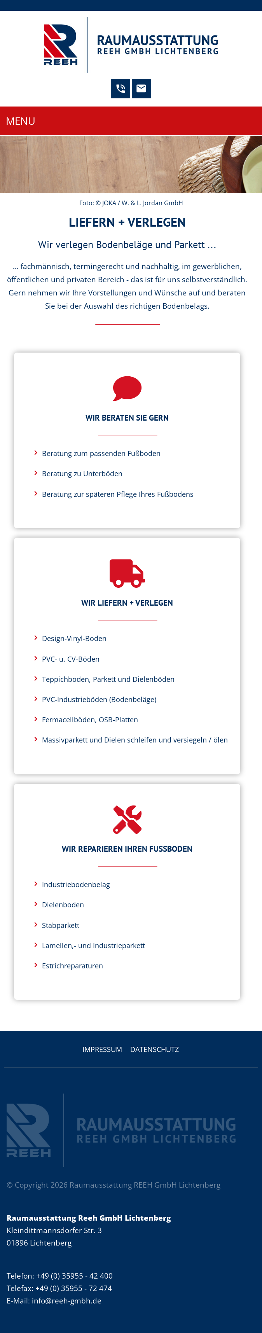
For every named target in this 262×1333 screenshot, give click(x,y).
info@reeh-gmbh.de (66, 1300)
